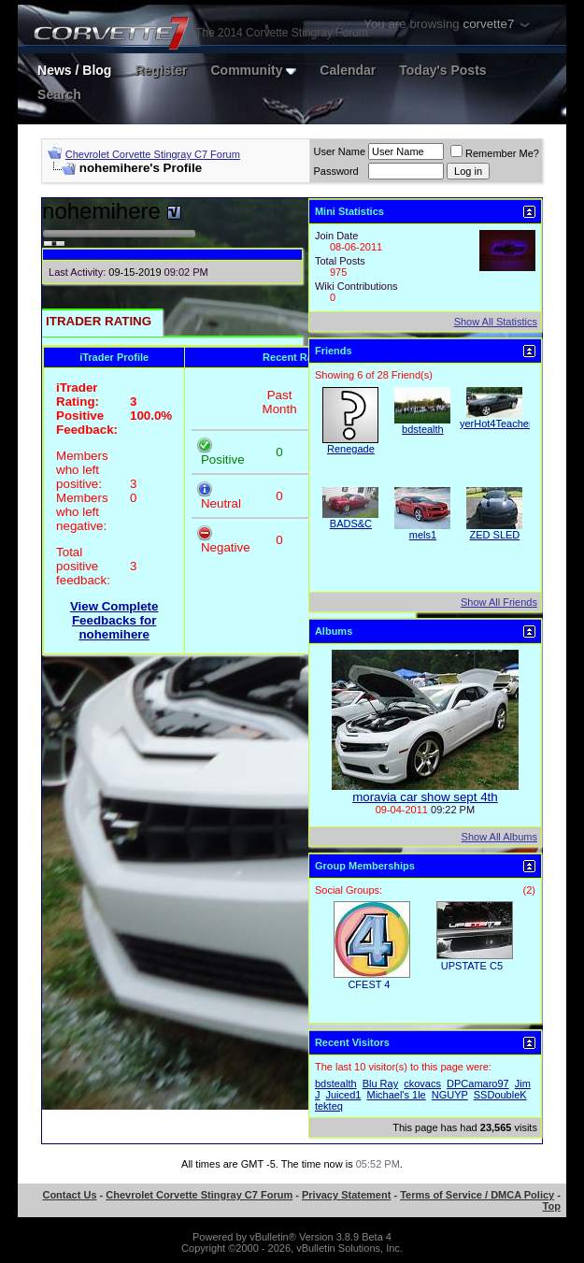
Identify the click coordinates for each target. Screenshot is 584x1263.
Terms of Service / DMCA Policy (477, 1194)
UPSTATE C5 (472, 965)
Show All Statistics (495, 321)
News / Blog (74, 70)
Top (552, 1206)
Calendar (348, 70)
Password (335, 171)
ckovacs (422, 1083)
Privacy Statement (346, 1194)
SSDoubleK (500, 1094)
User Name (339, 151)
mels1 (422, 534)
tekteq (329, 1106)
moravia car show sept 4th (425, 797)
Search (59, 94)
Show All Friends (499, 602)
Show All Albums (499, 836)
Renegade (351, 448)
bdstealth (423, 429)
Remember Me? (494, 153)
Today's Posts (442, 70)
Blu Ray (381, 1083)
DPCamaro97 (478, 1083)
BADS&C (351, 523)
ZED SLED (495, 534)
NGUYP (450, 1094)
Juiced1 (343, 1094)
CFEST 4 (369, 984)
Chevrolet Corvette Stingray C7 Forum (152, 154)
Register (161, 70)
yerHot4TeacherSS (503, 423)
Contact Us (69, 1194)
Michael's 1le (395, 1094)
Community (253, 70)
